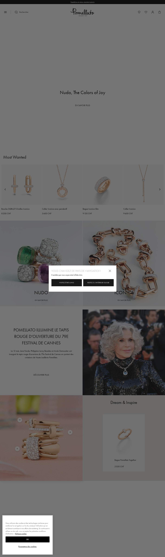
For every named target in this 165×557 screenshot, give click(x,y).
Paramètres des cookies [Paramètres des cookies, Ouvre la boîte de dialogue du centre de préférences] (27, 547)
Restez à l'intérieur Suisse (98, 283)
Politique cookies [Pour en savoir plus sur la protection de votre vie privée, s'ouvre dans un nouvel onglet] (21, 534)
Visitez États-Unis (66, 283)
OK (27, 539)
